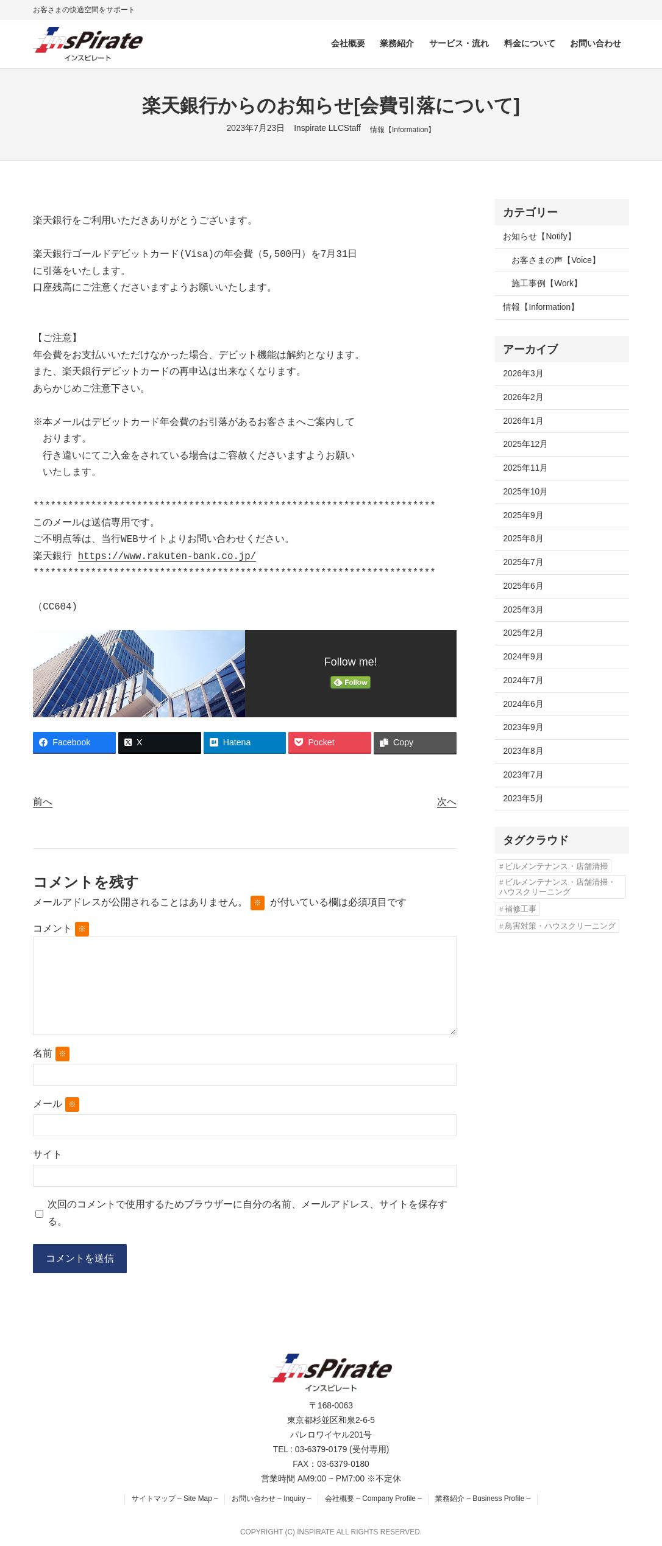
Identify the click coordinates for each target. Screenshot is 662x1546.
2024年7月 (523, 680)
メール (56, 1104)
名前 (51, 1054)
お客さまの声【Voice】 (555, 260)
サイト (47, 1154)
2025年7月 (523, 562)
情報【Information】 (402, 129)
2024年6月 (523, 704)
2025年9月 (523, 515)
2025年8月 (523, 538)
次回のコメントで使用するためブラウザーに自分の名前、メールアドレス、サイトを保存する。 (247, 1212)
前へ (42, 801)
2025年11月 (525, 468)
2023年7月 (523, 774)
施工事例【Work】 (546, 283)
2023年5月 (523, 798)
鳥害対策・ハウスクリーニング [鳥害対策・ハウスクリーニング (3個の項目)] (560, 925)
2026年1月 (523, 421)
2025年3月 (523, 609)
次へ (447, 801)
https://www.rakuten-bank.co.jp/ (167, 556)
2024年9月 (523, 656)
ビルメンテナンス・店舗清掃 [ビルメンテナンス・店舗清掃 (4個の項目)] (556, 866)
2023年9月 (523, 727)
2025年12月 (525, 444)
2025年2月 (523, 633)
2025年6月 (523, 586)
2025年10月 (525, 491)
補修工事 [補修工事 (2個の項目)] (520, 908)
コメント (60, 928)
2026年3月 (523, 373)
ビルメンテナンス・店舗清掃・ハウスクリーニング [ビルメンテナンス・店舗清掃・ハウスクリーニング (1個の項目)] (557, 886)
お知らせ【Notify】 (539, 236)
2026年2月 (523, 397)
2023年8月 (523, 751)
